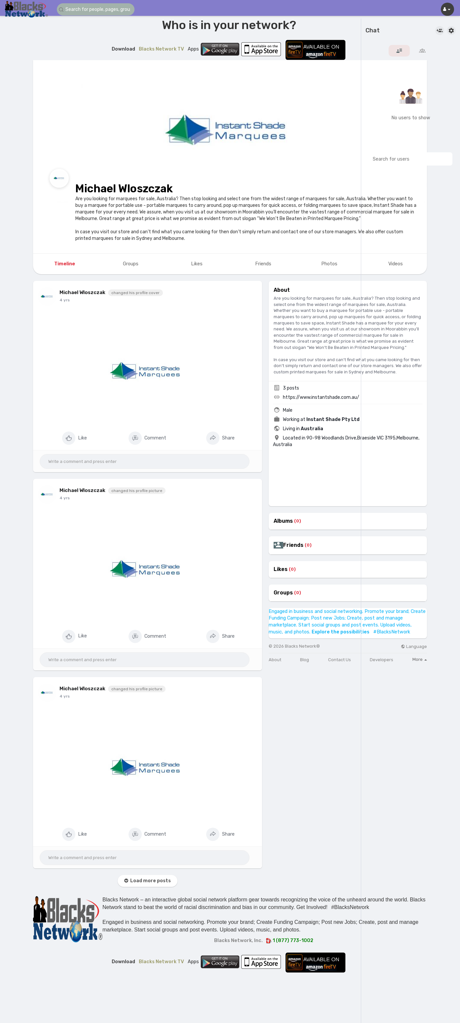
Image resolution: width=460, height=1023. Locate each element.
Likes (281, 569)
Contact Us (339, 660)
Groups (283, 592)
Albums (283, 521)
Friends (293, 545)
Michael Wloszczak (124, 188)
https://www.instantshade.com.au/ (321, 397)
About (275, 660)
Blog (304, 660)
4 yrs (64, 300)
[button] (96, 9)
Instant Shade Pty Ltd (333, 419)
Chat (372, 30)
